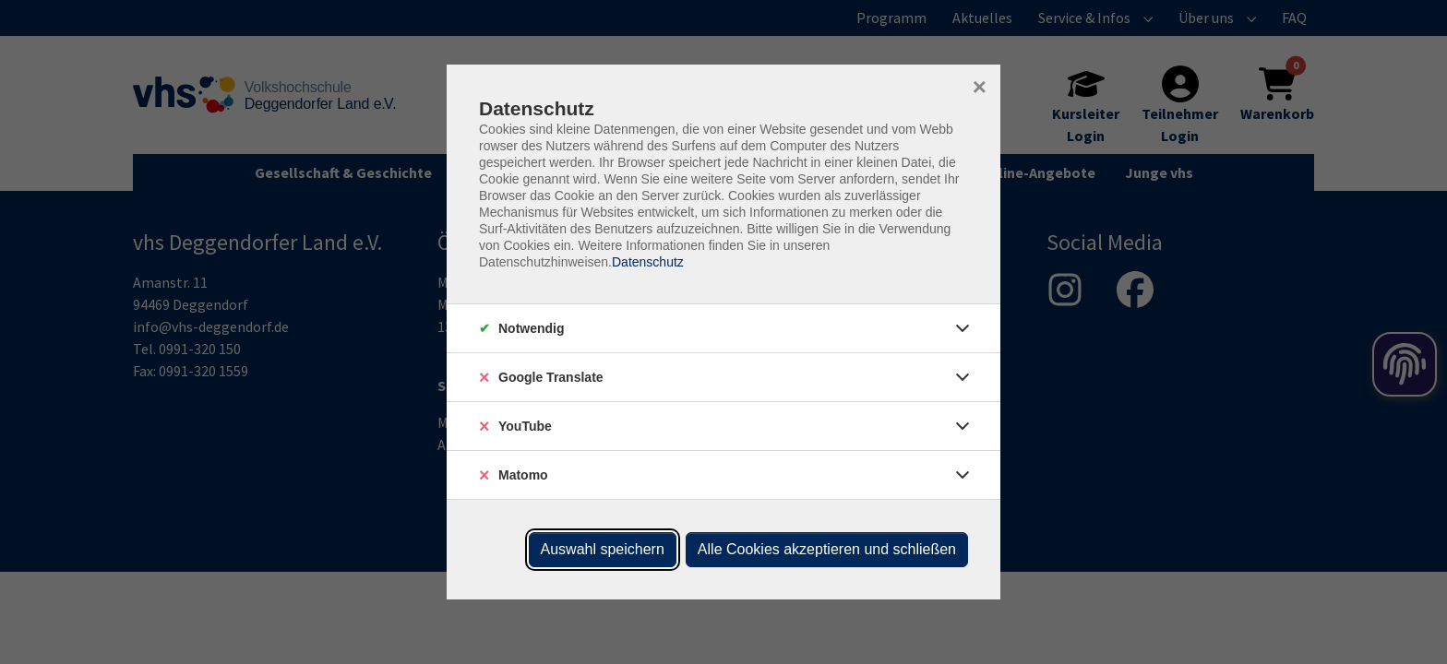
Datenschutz (648, 262)
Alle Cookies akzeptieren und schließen (827, 549)
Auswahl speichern (602, 549)
